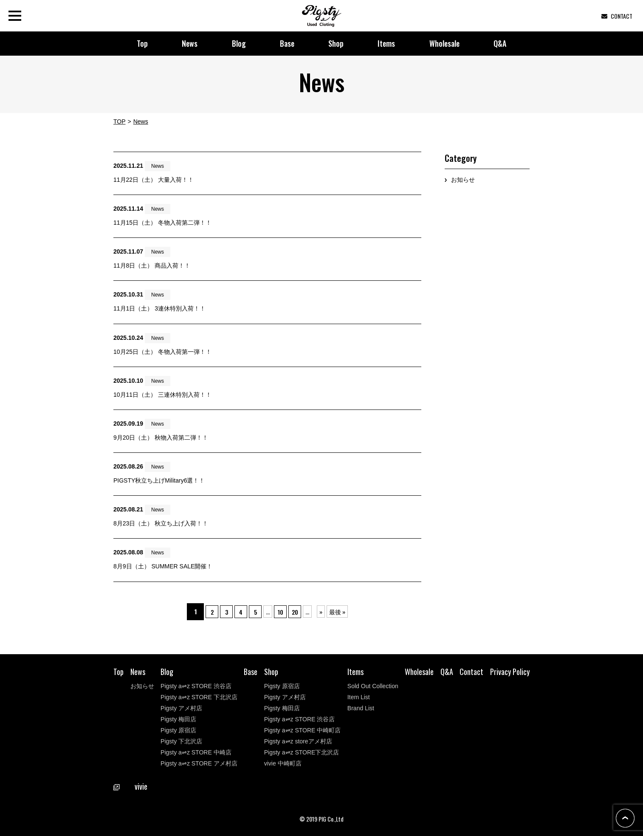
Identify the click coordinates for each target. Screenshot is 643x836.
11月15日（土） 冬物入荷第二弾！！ (162, 222)
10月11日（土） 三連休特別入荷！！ (162, 394)
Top (142, 43)
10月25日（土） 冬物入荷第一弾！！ (162, 351)
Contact (471, 671)
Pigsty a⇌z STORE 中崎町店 (302, 730)
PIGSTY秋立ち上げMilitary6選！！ (159, 480)
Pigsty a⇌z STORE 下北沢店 (199, 697)
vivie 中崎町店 (283, 763)
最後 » (350, 611)
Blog (239, 43)
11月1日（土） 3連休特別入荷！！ (159, 308)
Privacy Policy (510, 671)
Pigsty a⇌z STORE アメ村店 (199, 763)
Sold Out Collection (372, 686)
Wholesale (444, 43)
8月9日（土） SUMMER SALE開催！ (162, 566)
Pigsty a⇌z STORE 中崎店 (196, 752)
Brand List (360, 708)
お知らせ (463, 179)
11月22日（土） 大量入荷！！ (153, 179)
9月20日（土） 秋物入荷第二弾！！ (160, 437)
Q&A (500, 43)
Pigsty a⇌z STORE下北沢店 (301, 752)
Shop (336, 43)
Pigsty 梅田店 (178, 719)
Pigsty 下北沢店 (181, 741)
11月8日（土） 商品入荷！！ (151, 265)
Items (386, 43)
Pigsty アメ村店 (181, 708)
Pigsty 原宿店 (178, 730)
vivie (130, 786)
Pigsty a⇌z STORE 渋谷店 (196, 686)
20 (305, 611)
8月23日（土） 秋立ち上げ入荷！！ (160, 523)
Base (287, 43)
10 (287, 611)
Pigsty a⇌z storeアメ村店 (298, 741)
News (189, 43)
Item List (358, 697)
